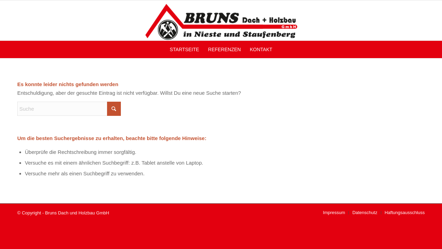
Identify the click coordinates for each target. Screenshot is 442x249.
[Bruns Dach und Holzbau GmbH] (221, 20)
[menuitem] (184, 49)
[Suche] (69, 109)
